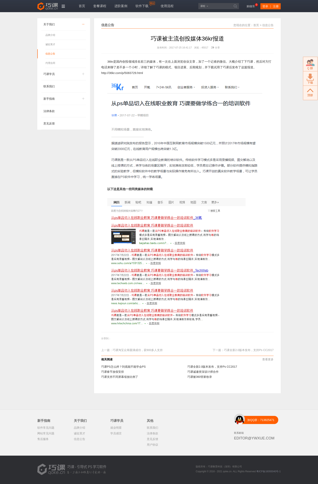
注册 (276, 6)
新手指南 (49, 98)
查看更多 (268, 359)
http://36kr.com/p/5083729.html (122, 73)
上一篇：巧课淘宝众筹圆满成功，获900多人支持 (132, 350)
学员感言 (116, 433)
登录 (265, 6)
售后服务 (43, 439)
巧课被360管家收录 (199, 376)
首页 (82, 6)
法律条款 (49, 111)
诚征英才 (50, 44)
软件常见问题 (45, 427)
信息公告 (50, 53)
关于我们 (49, 24)
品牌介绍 (50, 35)
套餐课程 (99, 6)
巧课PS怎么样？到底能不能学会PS (123, 366)
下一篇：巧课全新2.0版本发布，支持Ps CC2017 (243, 350)
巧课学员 (49, 74)
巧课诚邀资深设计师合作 (203, 371)
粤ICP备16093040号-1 (268, 471)
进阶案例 (120, 6)
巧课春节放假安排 (112, 371)
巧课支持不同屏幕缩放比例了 (119, 376)
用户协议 (152, 444)
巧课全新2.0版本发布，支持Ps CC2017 (212, 366)
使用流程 (167, 6)
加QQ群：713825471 (260, 420)
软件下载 (141, 6)
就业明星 (116, 427)
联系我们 (49, 86)
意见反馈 (49, 123)
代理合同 (50, 63)
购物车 (251, 6)
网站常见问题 (45, 433)
